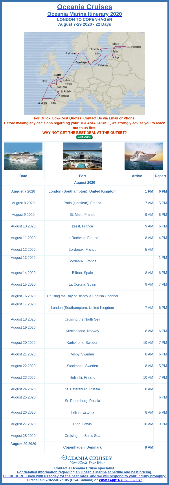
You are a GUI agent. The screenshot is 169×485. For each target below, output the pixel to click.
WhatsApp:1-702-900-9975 (120, 480)
